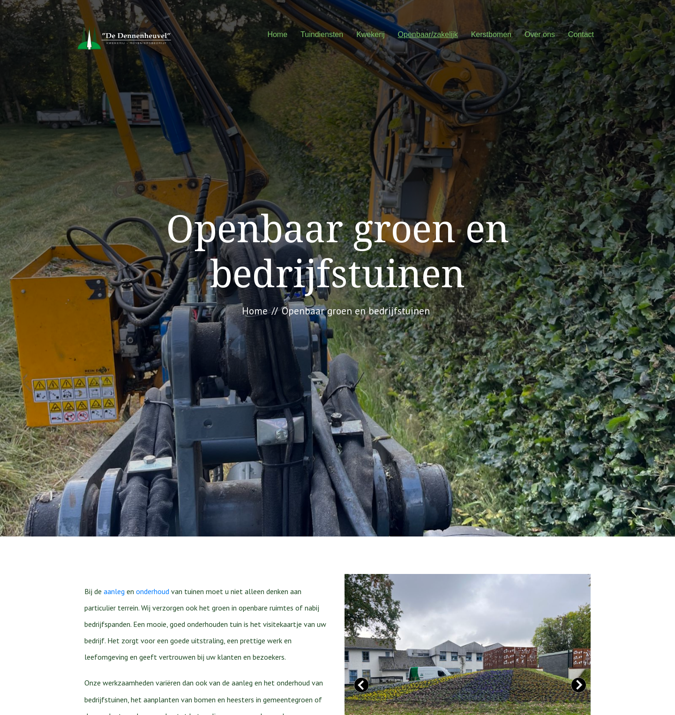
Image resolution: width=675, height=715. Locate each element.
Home (277, 34)
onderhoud (152, 591)
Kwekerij (370, 34)
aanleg (114, 591)
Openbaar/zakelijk (428, 34)
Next (578, 685)
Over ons (540, 34)
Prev (361, 685)
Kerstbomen (491, 34)
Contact (581, 34)
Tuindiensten (321, 34)
